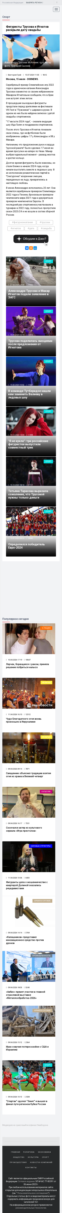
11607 (30, 385)
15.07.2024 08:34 (17, 538)
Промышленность (41, 956)
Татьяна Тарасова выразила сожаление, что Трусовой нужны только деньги (28, 494)
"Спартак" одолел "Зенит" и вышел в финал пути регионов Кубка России (26, 1103)
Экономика (44, 1152)
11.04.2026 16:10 (14, 714)
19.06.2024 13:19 (17, 335)
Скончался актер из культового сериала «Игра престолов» (24, 829)
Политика (29, 1152)
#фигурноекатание (22, 222)
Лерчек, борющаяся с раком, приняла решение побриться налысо (27, 666)
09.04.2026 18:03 (14, 987)
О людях (46, 628)
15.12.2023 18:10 (17, 485)
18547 (27, 660)
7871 (27, 769)
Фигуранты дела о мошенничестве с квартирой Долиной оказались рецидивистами (27, 885)
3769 (27, 933)
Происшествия (18, 1162)
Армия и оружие (42, 901)
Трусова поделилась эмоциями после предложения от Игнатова (30, 344)
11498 (30, 435)
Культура (46, 791)
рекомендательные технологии (31, 1208)
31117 (30, 485)
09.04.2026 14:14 (14, 933)
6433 (27, 878)
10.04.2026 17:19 (14, 660)
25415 (30, 335)
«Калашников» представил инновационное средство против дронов (25, 940)
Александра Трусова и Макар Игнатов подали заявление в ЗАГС (29, 294)
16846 (30, 538)
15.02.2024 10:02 (17, 385)
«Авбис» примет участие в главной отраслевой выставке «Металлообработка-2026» (25, 994)
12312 (27, 714)
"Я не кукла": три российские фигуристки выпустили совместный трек (28, 444)
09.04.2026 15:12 (14, 1042)
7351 (27, 823)
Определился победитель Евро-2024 (26, 546)
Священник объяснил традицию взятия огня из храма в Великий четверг (28, 775)
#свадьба (46, 228)
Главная (15, 1152)
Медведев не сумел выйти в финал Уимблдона (25, 1125)
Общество (19, 1157)
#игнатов (16, 228)
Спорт (48, 261)
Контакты (31, 1168)
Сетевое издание (26, 1181)
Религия (46, 682)
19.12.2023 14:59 (17, 435)
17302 (30, 285)
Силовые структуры (41, 846)
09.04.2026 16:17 (14, 823)
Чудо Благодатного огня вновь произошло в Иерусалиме (23, 720)
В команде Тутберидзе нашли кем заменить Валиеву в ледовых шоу (29, 394)
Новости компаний (41, 1162)
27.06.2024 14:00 (17, 285)
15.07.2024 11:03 (31, 75)
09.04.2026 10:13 (14, 1097)
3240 (27, 987)
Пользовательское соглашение (32, 1193)
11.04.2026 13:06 (14, 878)
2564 (27, 1042)
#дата (31, 228)
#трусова (45, 222)
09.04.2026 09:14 (14, 769)
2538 (27, 1097)
